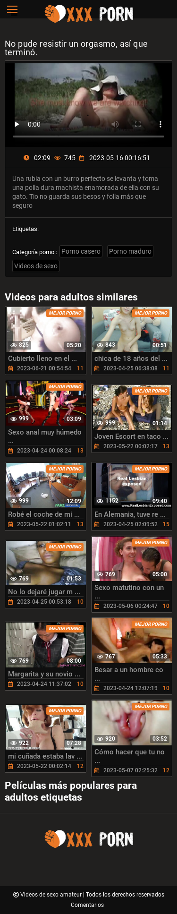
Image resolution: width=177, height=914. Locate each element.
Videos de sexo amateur (51, 894)
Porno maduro (130, 251)
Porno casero (81, 251)
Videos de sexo (36, 266)
